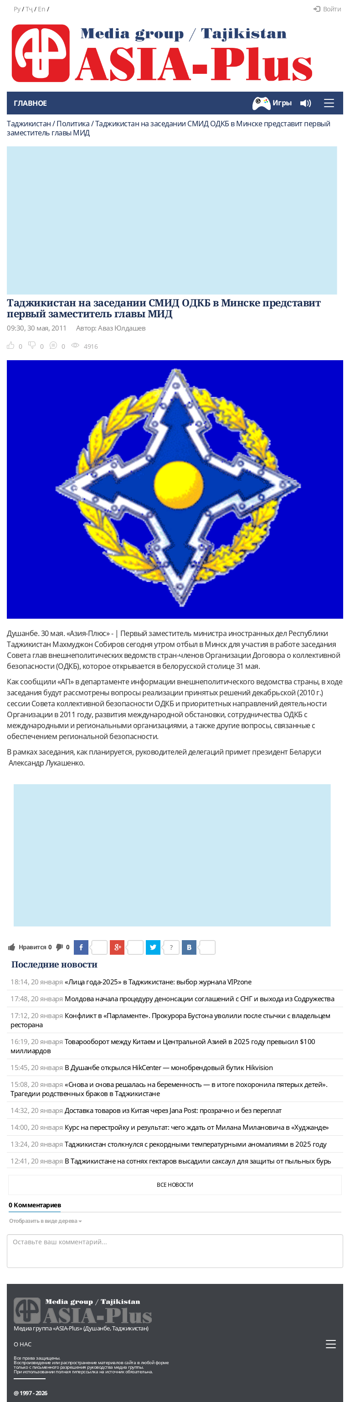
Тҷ (29, 9)
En (41, 9)
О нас (22, 1344)
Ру (17, 9)
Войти (327, 9)
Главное (30, 103)
